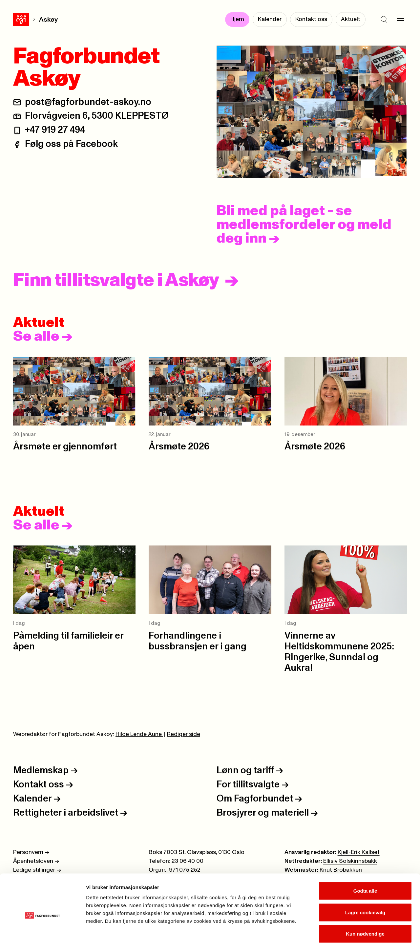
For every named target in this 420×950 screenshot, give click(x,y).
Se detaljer (353, 937)
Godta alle (365, 864)
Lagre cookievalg (365, 885)
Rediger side (183, 734)
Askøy (32, 19)
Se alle (43, 337)
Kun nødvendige (365, 907)
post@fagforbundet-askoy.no (88, 102)
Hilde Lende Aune (139, 734)
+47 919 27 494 (55, 130)
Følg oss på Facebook (71, 144)
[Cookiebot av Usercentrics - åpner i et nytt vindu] (42, 937)
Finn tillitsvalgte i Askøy (116, 280)
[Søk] (383, 19)
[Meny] (400, 19)
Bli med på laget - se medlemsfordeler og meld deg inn (304, 225)
